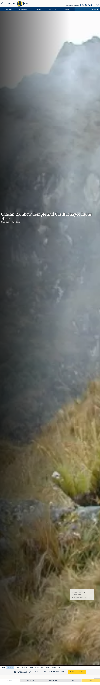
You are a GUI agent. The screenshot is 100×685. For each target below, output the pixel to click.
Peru (3, 667)
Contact (67, 9)
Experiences (23, 9)
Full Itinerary (30, 680)
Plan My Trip (52, 9)
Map (73, 680)
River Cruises (34, 667)
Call (57, 672)
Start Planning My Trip (76, 672)
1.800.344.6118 (89, 5)
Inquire (91, 680)
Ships (42, 667)
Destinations (8, 9)
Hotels (48, 667)
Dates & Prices (53, 680)
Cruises (17, 667)
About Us (38, 9)
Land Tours (25, 667)
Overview (10, 680)
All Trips (10, 667)
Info (59, 667)
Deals (54, 667)
